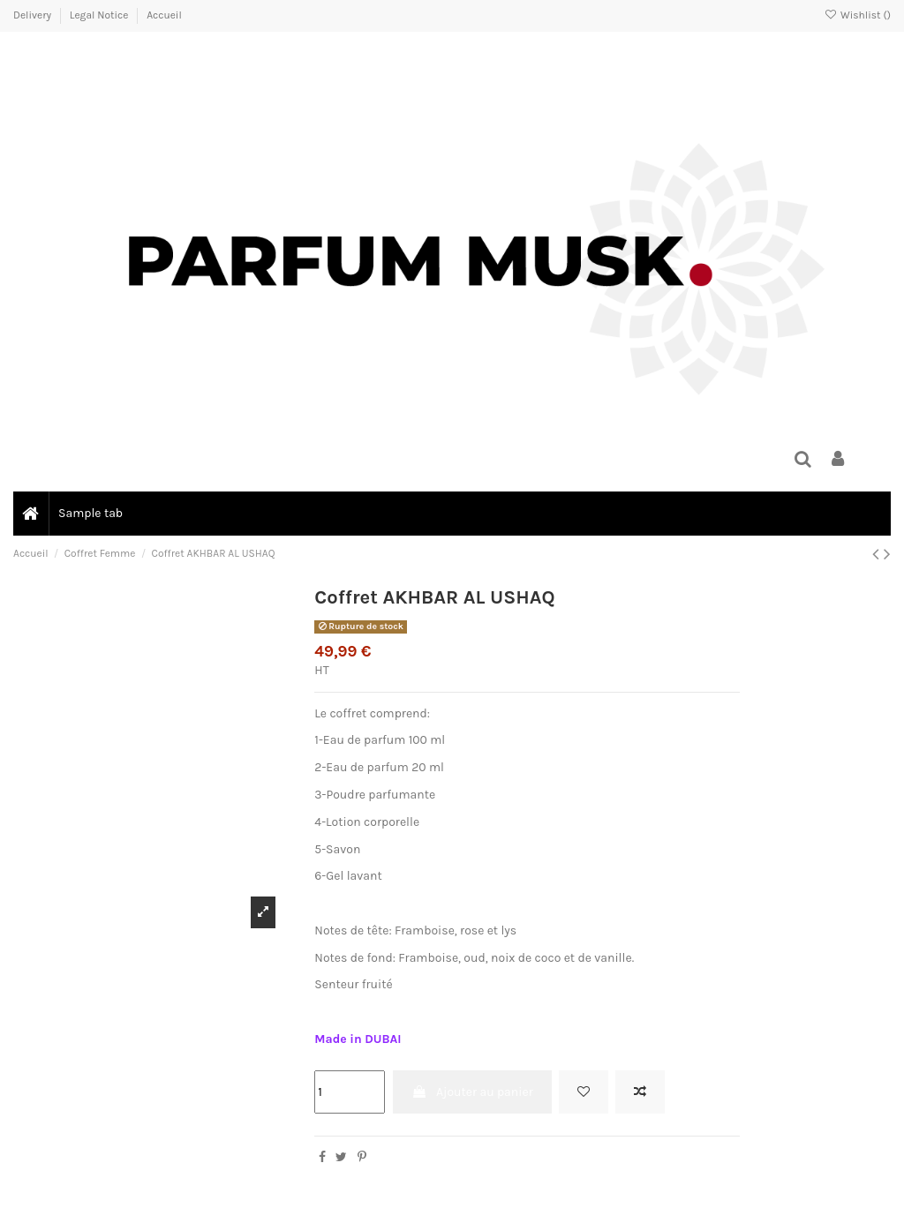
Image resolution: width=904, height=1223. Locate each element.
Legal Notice (100, 15)
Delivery (33, 15)
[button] (90, 513)
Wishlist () (858, 15)
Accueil (164, 15)
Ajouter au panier (472, 1091)
